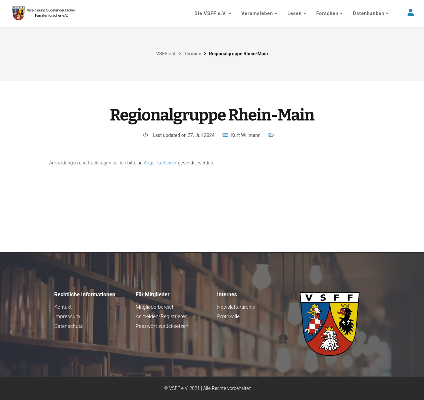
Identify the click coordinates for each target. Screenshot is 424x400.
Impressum (67, 316)
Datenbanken (368, 13)
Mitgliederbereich (155, 307)
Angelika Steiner (160, 162)
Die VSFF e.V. (210, 13)
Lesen (294, 13)
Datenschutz (68, 326)
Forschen (327, 13)
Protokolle (228, 316)
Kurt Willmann (246, 135)
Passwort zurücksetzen (162, 326)
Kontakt (63, 307)
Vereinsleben (257, 13)
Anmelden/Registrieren (162, 316)
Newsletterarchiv (236, 307)
